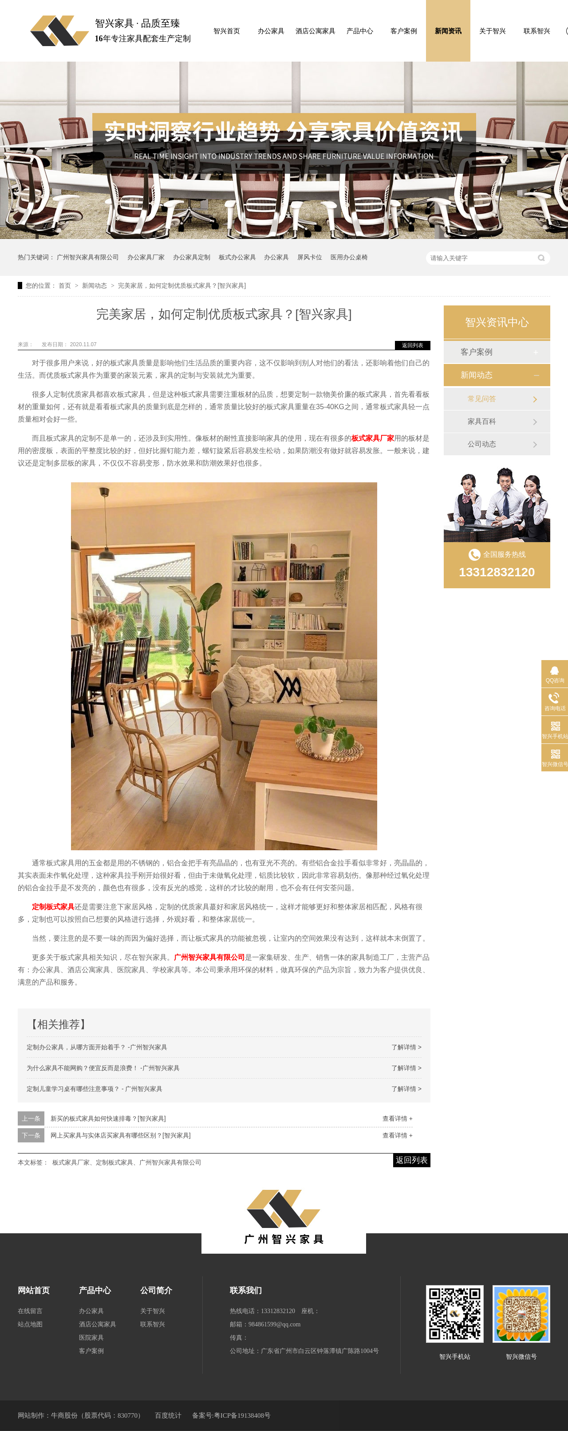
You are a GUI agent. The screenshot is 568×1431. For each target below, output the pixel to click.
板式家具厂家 (372, 438)
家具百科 (482, 421)
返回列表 (412, 345)
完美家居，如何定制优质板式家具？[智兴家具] (182, 285)
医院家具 (91, 1337)
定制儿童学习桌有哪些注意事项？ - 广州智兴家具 (94, 1088)
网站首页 (34, 1290)
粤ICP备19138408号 (242, 1415)
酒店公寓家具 (315, 31)
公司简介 (156, 1290)
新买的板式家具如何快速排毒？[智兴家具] (108, 1118)
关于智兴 (492, 31)
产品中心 (360, 31)
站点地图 (30, 1324)
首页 (66, 285)
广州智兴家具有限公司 (88, 257)
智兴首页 (226, 31)
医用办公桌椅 (349, 257)
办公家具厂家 (146, 257)
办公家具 (271, 31)
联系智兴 (537, 31)
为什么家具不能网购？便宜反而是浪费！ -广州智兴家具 (103, 1067)
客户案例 (403, 31)
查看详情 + (398, 1118)
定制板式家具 (53, 907)
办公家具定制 (191, 257)
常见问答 (482, 399)
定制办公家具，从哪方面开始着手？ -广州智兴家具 (97, 1047)
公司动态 (482, 444)
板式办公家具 (237, 257)
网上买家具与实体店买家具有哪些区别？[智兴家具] (121, 1135)
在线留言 (30, 1311)
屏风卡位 (309, 257)
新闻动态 (95, 285)
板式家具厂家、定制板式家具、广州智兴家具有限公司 (126, 1162)
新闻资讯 (448, 31)
